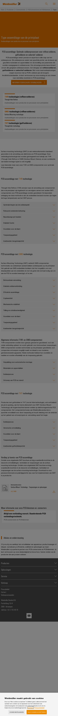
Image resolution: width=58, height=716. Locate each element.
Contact (31, 711)
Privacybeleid (39, 711)
